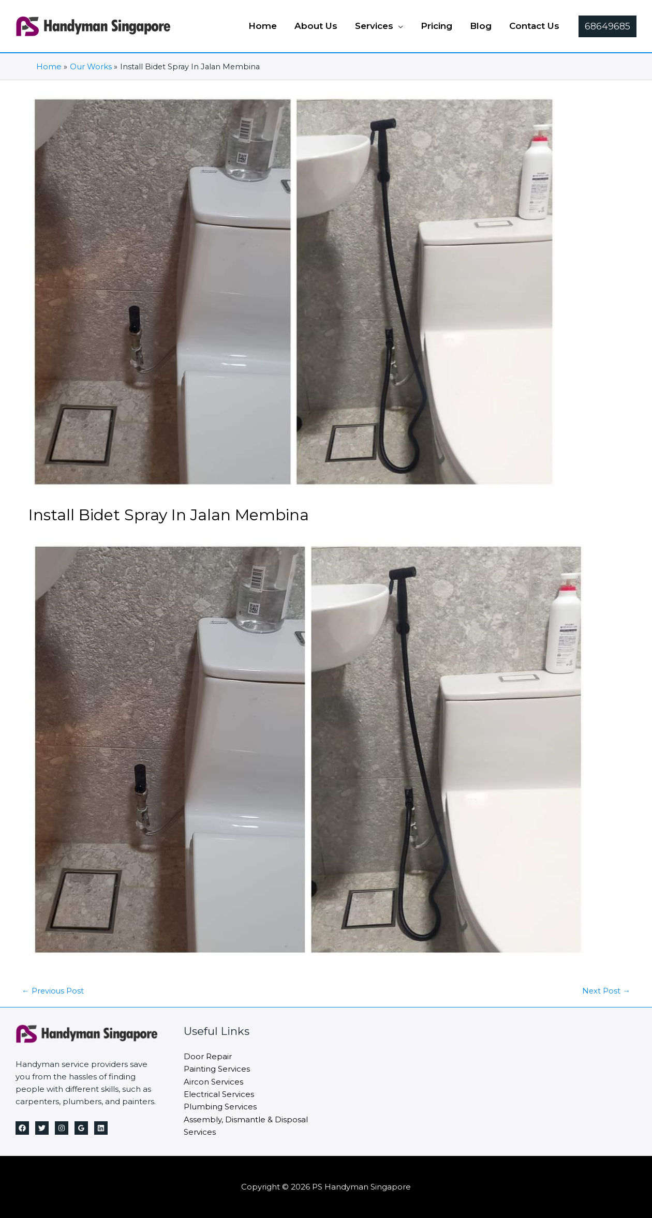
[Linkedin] (101, 1128)
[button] (379, 26)
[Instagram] (61, 1128)
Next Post (606, 991)
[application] (398, 26)
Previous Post (53, 991)
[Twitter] (42, 1128)
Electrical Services (219, 1093)
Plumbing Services (220, 1105)
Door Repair (208, 1056)
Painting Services (217, 1068)
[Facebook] (22, 1128)
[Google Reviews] (81, 1128)
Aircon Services (213, 1081)
